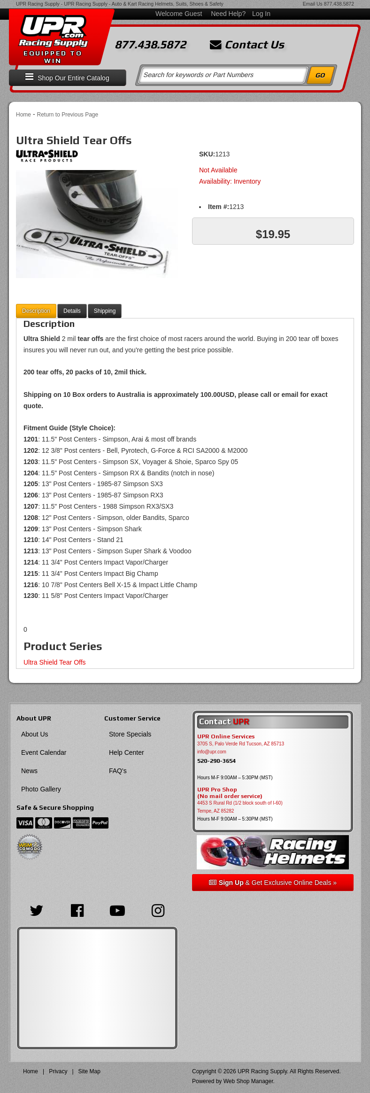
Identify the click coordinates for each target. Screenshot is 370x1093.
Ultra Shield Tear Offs (54, 662)
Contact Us (247, 45)
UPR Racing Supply (38, 4)
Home (23, 114)
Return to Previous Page (67, 114)
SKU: (207, 154)
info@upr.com (211, 751)
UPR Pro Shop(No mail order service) (229, 792)
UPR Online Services (225, 736)
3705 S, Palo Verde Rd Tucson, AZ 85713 (240, 743)
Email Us (313, 4)
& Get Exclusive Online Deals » (273, 882)
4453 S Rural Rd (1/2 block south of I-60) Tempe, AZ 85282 (240, 807)
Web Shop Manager (248, 1081)
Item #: (218, 206)
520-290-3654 (216, 760)
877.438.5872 (339, 4)
